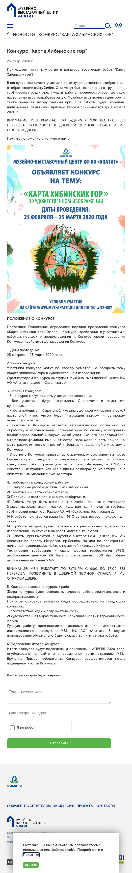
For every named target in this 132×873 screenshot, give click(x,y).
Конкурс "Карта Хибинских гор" (75, 34)
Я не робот (26, 727)
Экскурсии (64, 806)
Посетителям (37, 806)
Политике (31, 855)
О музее (14, 806)
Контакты (105, 806)
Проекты (85, 806)
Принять (31, 865)
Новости (24, 34)
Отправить (59, 743)
